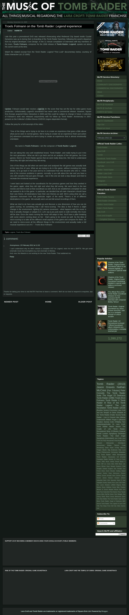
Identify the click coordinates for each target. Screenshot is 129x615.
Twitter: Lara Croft (104, 173)
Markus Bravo (101, 487)
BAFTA (41, 109)
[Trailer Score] (115, 415)
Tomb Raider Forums (105, 197)
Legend (12, 232)
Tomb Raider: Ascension (106, 457)
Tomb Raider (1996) (105, 398)
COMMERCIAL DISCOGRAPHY (110, 88)
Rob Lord (122, 450)
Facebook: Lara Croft (105, 162)
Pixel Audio (118, 440)
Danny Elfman (101, 466)
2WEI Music (105, 461)
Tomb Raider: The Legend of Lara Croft (113, 503)
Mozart (116, 489)
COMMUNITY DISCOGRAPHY (109, 85)
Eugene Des (112, 468)
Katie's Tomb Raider (105, 208)
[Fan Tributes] (113, 390)
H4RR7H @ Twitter (105, 112)
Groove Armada (107, 475)
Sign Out (100, 124)
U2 (118, 457)
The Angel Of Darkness (114, 395)
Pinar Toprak (121, 492)
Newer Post (11, 302)
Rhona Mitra (100, 494)
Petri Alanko (113, 492)
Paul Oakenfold (104, 492)
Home (48, 302)
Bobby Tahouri (113, 445)
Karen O (119, 480)
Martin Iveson (115, 426)
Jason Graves (106, 387)
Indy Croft (101, 212)
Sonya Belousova (115, 496)
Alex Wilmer (120, 417)
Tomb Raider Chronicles (106, 201)
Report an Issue (103, 128)
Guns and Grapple (104, 216)
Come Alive (110, 464)
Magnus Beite (121, 485)
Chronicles (113, 410)
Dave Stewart (111, 466)
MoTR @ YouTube (104, 108)
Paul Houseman (108, 440)
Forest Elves (101, 471)
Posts (100, 519)
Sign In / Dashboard (105, 121)
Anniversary (101, 445)
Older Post (85, 302)
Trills (98, 506)
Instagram (101, 181)
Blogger (104, 611)
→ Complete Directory (106, 219)
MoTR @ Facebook (105, 105)
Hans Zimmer (116, 475)
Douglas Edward (102, 468)
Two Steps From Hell (106, 506)
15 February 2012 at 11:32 (30, 245)
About (99, 92)
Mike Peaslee (121, 487)
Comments (102, 523)
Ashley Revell (114, 461)
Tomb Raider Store (104, 177)
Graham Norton (102, 473)
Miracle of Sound (102, 489)
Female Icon (121, 468)
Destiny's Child (120, 466)
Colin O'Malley (115, 422)
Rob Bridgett (118, 494)
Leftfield (113, 485)
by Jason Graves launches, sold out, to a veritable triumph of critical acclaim (116, 311)
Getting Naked (120, 471)
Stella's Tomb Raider (105, 204)
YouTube (100, 166)
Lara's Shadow (105, 485)
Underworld (101, 420)
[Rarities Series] (103, 410)
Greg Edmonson (114, 473)
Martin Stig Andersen (110, 450)
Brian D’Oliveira (112, 431)
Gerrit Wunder (110, 471)
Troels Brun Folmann (23, 232)
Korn (113, 482)
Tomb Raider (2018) (116, 408)
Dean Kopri (109, 447)
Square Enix (102, 185)
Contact (100, 96)
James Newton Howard (111, 478)
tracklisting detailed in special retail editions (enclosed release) (116, 282)
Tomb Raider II (112, 400)
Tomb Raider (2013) (111, 383)
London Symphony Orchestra (113, 434)
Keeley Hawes (107, 482)
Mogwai (111, 489)
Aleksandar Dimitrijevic (115, 443)
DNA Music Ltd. (120, 464)
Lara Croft (101, 151)
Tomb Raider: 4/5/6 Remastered (113, 454)
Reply (12, 257)
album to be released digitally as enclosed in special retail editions (117, 267)
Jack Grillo (118, 438)
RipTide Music (109, 494)
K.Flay (117, 447)
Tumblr (100, 155)
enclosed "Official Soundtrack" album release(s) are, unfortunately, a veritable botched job (117, 326)
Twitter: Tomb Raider (105, 170)
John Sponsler (111, 480)
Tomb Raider (102, 147)
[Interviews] (109, 438)
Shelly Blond (105, 496)
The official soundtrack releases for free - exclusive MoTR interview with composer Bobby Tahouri (117, 297)
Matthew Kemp (111, 487)
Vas (115, 506)
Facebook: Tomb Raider (106, 159)
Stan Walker (103, 499)
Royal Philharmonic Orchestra (107, 452)
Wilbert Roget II (112, 420)
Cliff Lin (103, 464)
